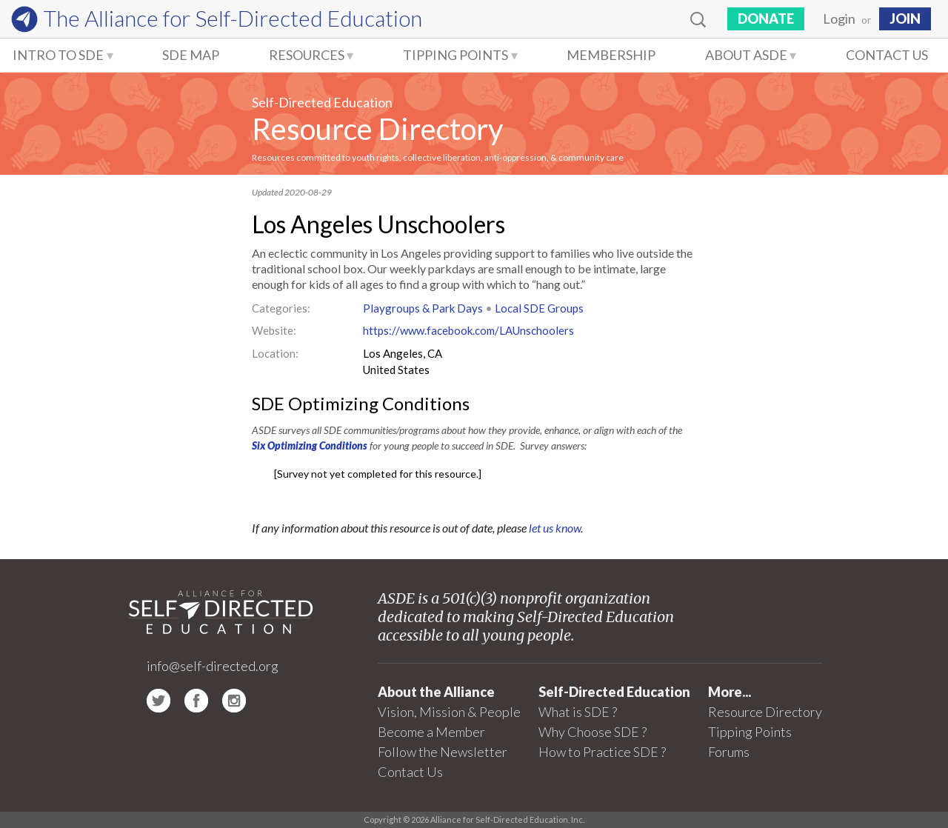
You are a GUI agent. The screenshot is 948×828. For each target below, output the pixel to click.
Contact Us (887, 55)
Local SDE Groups (539, 308)
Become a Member (431, 732)
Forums (729, 752)
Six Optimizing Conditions (309, 445)
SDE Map (190, 55)
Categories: (281, 308)
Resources (306, 55)
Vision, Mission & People (449, 712)
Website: (274, 330)
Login (839, 18)
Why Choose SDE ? (592, 732)
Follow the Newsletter (442, 752)
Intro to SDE (58, 55)
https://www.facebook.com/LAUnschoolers (468, 330)
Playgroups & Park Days (423, 308)
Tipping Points (455, 55)
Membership (611, 55)
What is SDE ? (577, 712)
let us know (555, 528)
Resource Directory (377, 129)
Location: (275, 353)
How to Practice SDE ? (602, 752)
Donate (766, 18)
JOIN (905, 18)
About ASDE (746, 55)
